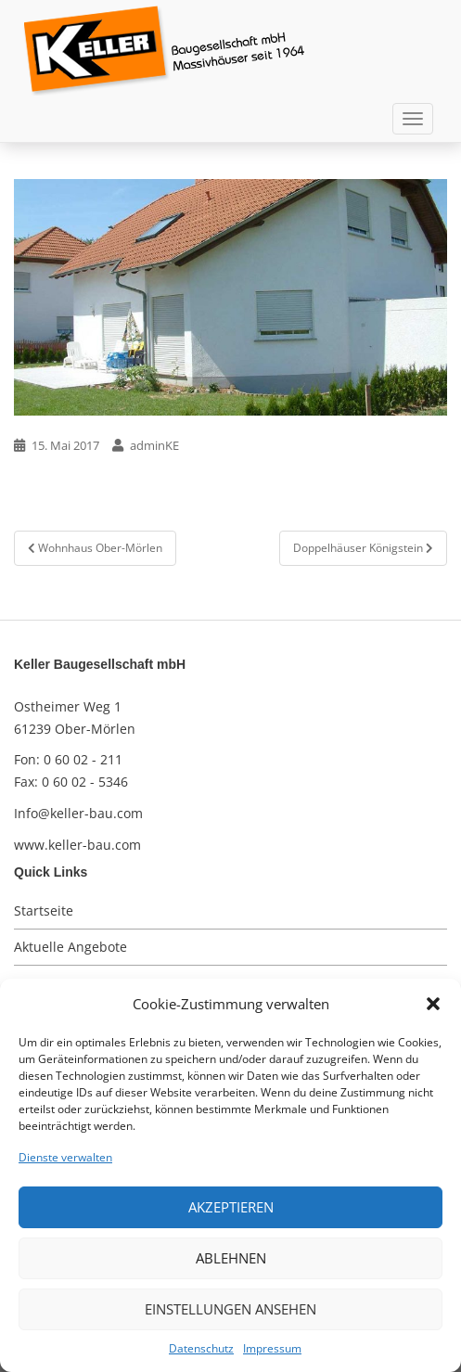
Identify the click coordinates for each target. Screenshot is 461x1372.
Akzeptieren (231, 1207)
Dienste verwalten (65, 1157)
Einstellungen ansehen (230, 1309)
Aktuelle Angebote (70, 946)
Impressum (272, 1348)
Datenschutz (201, 1348)
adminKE (154, 445)
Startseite (43, 910)
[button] (433, 1003)
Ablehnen (231, 1258)
